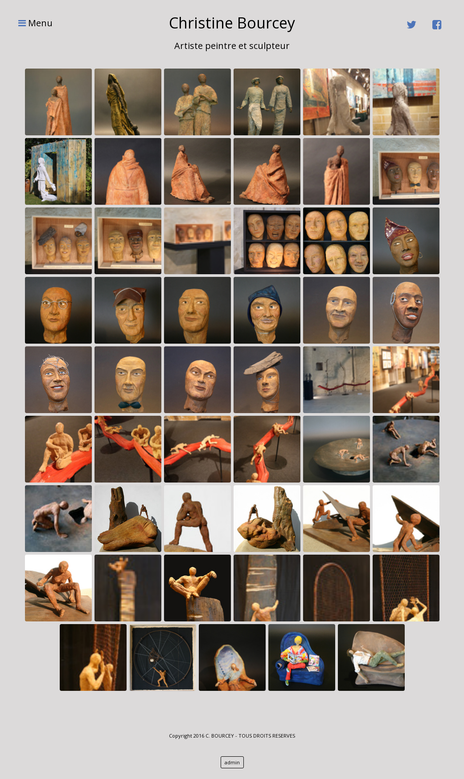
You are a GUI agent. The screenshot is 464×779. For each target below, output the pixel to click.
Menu (31, 23)
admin (232, 762)
